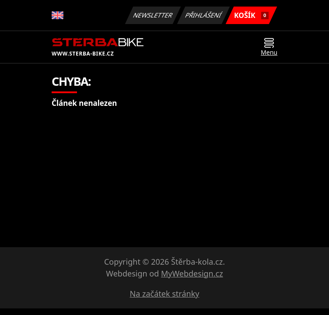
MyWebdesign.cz (192, 273)
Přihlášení (203, 15)
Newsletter (152, 15)
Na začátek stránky (165, 293)
